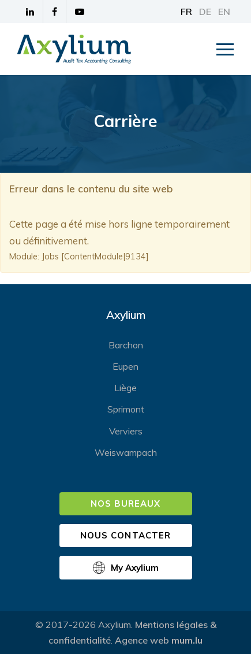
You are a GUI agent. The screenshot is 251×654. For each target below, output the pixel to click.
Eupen (125, 366)
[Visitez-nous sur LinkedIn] (30, 11)
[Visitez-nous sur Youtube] (79, 11)
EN (224, 11)
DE (205, 11)
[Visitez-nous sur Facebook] (54, 11)
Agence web (142, 640)
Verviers (126, 431)
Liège (125, 387)
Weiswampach (126, 452)
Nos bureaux (126, 503)
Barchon (125, 345)
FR (186, 11)
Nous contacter (125, 535)
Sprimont (125, 409)
